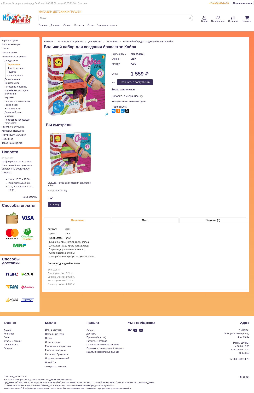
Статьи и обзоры (12, 341)
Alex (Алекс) (137, 54)
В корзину (54, 204)
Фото (145, 220)
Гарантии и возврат (107, 25)
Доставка (55, 25)
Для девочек (11, 60)
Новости (10, 152)
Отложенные (218, 19)
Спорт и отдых (9, 52)
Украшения (13, 64)
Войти (204, 19)
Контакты (79, 25)
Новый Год (7, 139)
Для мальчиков (13, 79)
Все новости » (30, 197)
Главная (43, 25)
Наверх (244, 376)
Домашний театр (13, 112)
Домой (7, 330)
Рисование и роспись (16, 86)
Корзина (247, 19)
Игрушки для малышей (14, 135)
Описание (77, 220)
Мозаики (9, 116)
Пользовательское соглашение (103, 344)
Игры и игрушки (10, 40)
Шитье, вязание (15, 68)
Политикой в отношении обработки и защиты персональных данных (123, 382)
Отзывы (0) (213, 220)
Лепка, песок (11, 105)
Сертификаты (11, 344)
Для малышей (12, 83)
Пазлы (5, 48)
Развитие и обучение (13, 126)
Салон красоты (15, 75)
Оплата (67, 25)
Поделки (11, 71)
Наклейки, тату (12, 108)
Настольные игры (11, 44)
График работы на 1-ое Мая (16, 161)
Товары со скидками (12, 143)
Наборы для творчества (17, 101)
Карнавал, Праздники (13, 130)
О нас (90, 25)
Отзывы (8, 348)
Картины (9, 97)
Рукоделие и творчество (14, 56)
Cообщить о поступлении (135, 82)
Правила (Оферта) (96, 337)
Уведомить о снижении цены (129, 101)
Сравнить (233, 19)
